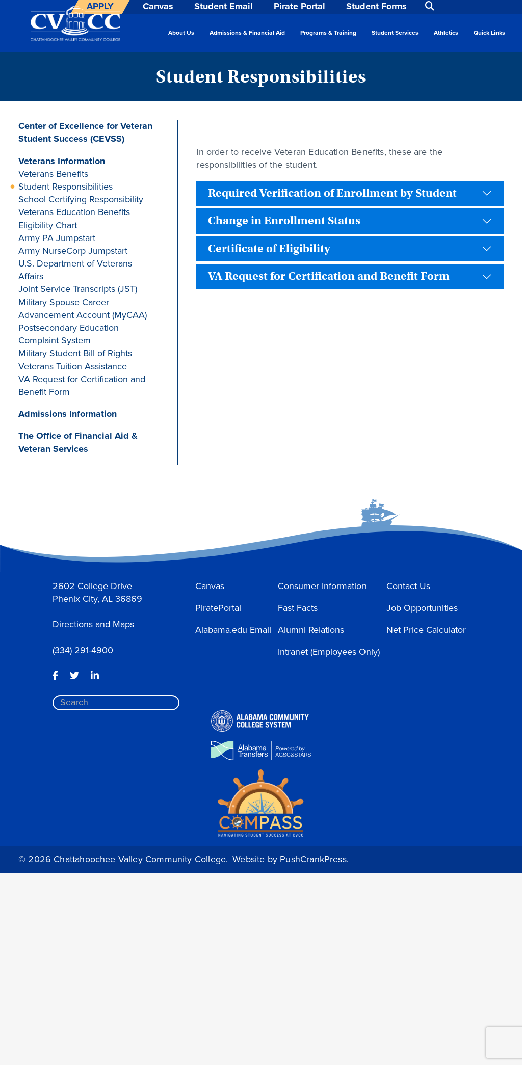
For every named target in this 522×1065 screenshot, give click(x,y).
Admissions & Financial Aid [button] (247, 32)
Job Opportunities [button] (422, 608)
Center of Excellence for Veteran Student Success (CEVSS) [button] (85, 132)
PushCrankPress (313, 859)
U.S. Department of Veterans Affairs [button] (75, 270)
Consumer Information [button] (322, 586)
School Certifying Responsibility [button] (80, 199)
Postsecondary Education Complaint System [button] (68, 334)
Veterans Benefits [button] (53, 173)
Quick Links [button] (489, 32)
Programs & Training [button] (328, 32)
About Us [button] (181, 32)
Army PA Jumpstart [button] (56, 238)
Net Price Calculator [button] (426, 629)
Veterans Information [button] (61, 161)
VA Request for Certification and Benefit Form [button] (81, 385)
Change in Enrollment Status (284, 220)
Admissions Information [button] (67, 413)
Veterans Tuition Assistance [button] (72, 366)
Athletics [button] (446, 32)
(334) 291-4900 (83, 650)
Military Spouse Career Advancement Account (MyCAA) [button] (82, 309)
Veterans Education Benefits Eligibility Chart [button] (74, 218)
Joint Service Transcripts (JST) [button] (77, 289)
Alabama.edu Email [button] (233, 629)
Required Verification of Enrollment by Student (332, 193)
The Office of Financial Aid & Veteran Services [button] (78, 442)
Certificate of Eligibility (269, 248)
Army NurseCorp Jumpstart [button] (72, 250)
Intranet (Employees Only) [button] (329, 651)
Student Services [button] (395, 32)
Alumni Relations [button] (311, 629)
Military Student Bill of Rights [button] (75, 353)
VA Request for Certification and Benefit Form (329, 276)
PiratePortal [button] (218, 608)
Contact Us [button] (408, 586)
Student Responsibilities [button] (65, 186)
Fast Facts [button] (298, 608)
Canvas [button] (209, 586)
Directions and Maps (93, 624)
